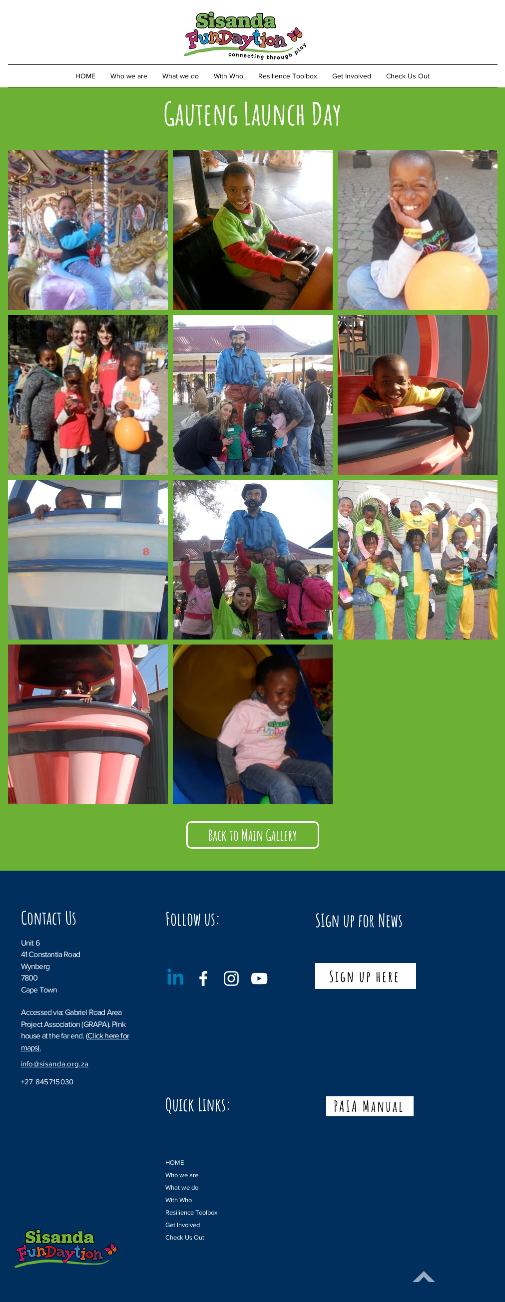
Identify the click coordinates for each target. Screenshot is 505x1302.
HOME (174, 1162)
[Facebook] (203, 978)
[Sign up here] (365, 976)
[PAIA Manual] (370, 1106)
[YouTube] (259, 978)
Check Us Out (184, 1237)
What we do (181, 1187)
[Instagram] (231, 978)
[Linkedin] (175, 978)
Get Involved (182, 1225)
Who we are (181, 1175)
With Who (178, 1200)
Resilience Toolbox (188, 1212)
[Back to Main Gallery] (252, 835)
